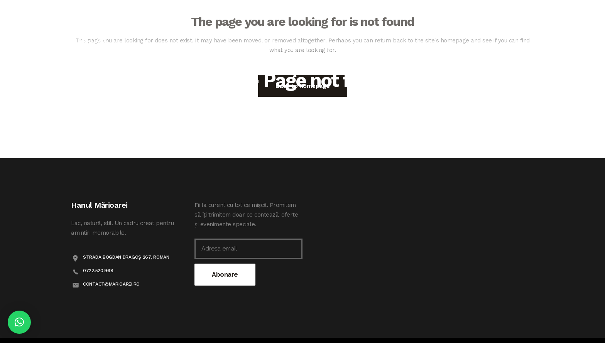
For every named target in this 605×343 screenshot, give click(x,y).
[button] (19, 322)
